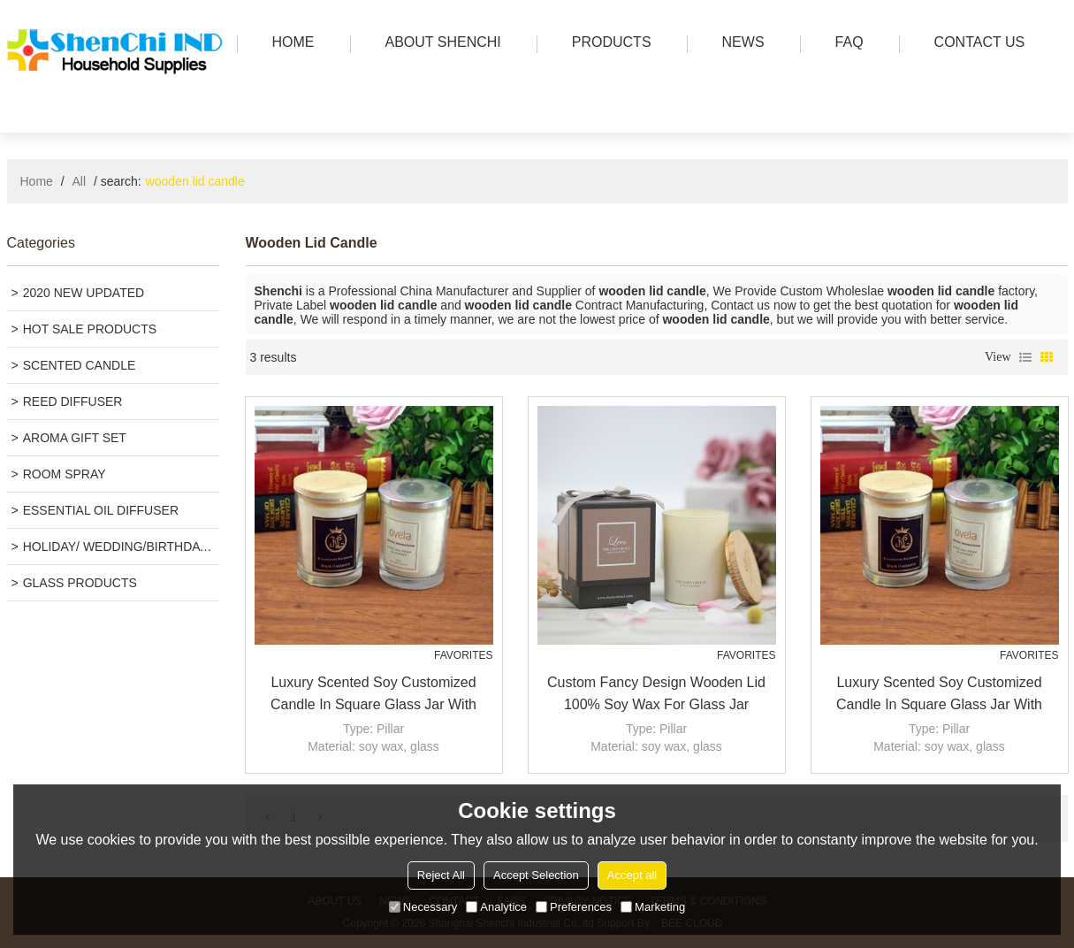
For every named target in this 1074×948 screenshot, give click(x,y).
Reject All (441, 875)
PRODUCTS (607, 43)
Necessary (423, 907)
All (79, 181)
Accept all (632, 875)
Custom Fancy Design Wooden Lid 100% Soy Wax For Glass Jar (656, 693)
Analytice (496, 907)
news (739, 43)
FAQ (845, 43)
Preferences (574, 907)
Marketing (653, 907)
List (1025, 357)
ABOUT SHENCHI (439, 43)
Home (36, 181)
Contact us (975, 43)
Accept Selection (536, 875)
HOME (289, 43)
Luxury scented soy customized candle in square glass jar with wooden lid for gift (373, 695)
